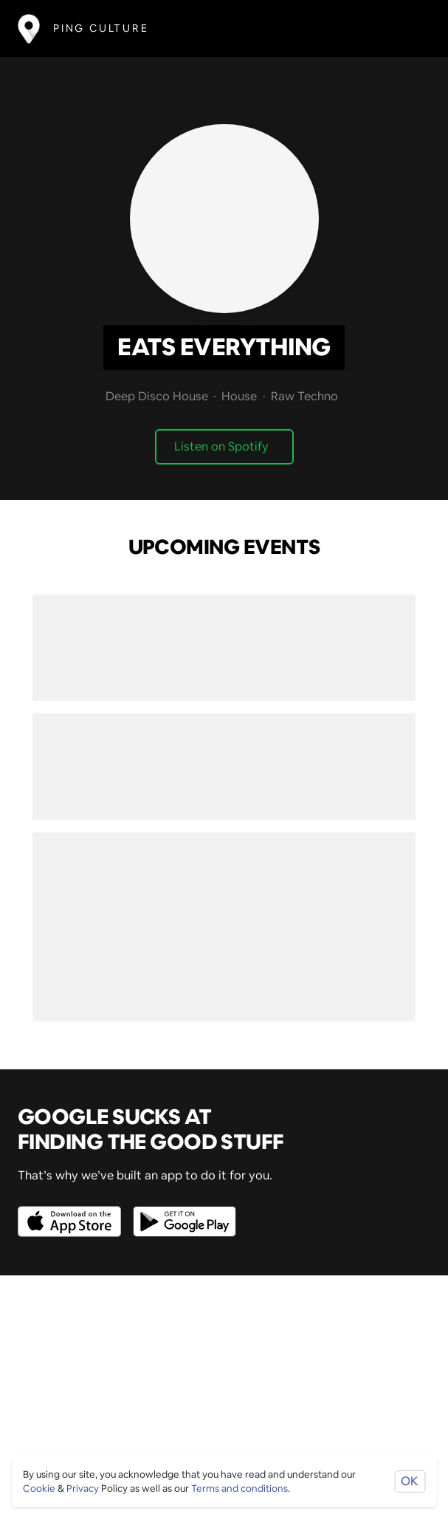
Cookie (39, 1488)
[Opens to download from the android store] (181, 1211)
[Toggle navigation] (408, 28)
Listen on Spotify (221, 446)
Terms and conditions (239, 1488)
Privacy (82, 1488)
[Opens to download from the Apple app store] (72, 1211)
